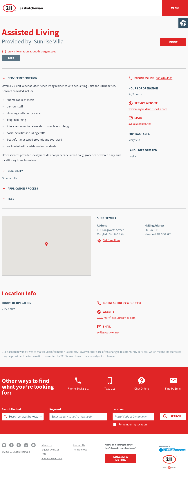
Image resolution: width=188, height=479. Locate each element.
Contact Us (79, 445)
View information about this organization (33, 51)
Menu (175, 8)
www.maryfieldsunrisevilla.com (148, 109)
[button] (183, 23)
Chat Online (141, 383)
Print (173, 42)
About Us (46, 445)
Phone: (78, 383)
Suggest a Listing (120, 458)
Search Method (11, 409)
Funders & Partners (51, 458)
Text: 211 (109, 383)
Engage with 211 (50, 449)
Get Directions (108, 240)
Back (11, 58)
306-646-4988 (164, 78)
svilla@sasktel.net (140, 124)
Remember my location (132, 424)
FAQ (43, 454)
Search (171, 416)
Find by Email (173, 383)
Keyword (55, 409)
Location (118, 409)
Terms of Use (80, 449)
